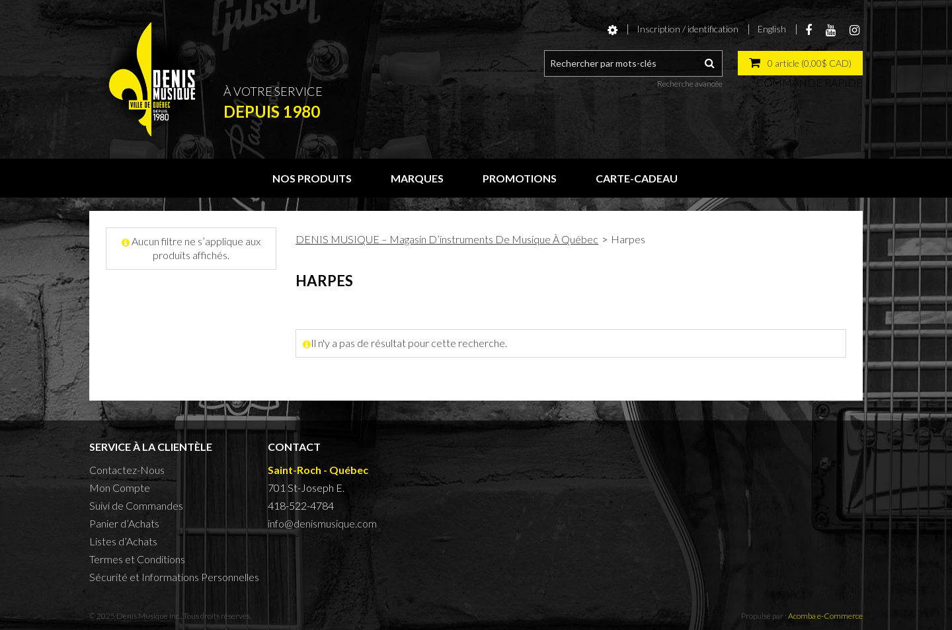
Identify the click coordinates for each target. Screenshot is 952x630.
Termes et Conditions (137, 559)
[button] (800, 63)
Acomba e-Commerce (825, 616)
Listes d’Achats (123, 541)
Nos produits (312, 178)
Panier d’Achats (124, 523)
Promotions (520, 178)
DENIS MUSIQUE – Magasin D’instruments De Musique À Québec (447, 239)
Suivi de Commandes (136, 505)
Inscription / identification (687, 28)
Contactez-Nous (127, 469)
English (772, 28)
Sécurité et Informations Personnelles (174, 577)
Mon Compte (119, 487)
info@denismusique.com (322, 523)
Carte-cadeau (637, 178)
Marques (417, 178)
